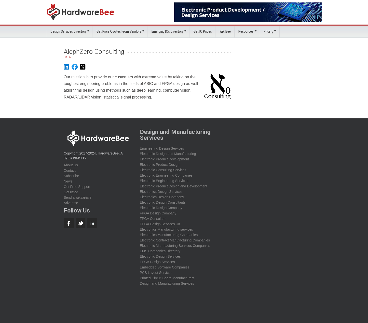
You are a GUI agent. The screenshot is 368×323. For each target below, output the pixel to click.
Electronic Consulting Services (163, 170)
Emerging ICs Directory (167, 31)
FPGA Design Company (158, 213)
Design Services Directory (68, 31)
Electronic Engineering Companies (166, 175)
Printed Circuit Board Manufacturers (167, 278)
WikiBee (225, 31)
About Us (71, 165)
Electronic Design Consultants (163, 202)
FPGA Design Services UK (160, 224)
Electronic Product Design (159, 165)
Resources (246, 31)
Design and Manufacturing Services (167, 283)
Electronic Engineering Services (164, 181)
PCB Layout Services (156, 273)
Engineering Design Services (162, 148)
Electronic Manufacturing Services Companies (175, 246)
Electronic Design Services (160, 256)
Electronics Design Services (161, 192)
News (68, 181)
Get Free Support (77, 187)
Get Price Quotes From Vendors (118, 31)
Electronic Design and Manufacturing (168, 154)
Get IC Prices (202, 31)
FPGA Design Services (157, 262)
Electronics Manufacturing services (166, 229)
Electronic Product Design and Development (173, 186)
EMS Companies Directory (160, 251)
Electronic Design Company (161, 208)
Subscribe (71, 176)
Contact (70, 170)
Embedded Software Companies (165, 267)
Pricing (268, 31)
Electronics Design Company (162, 197)
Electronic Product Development (164, 159)
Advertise (71, 203)
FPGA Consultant (153, 219)
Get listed (71, 192)
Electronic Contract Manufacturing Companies (175, 240)
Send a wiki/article (78, 197)
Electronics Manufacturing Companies (169, 235)
